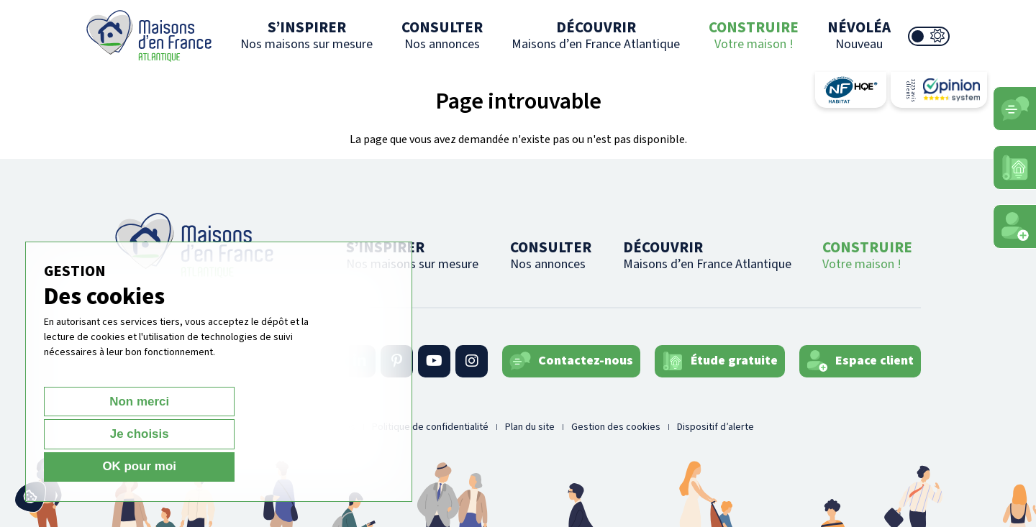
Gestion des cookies (615, 427)
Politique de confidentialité (430, 427)
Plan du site (530, 427)
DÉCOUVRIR (596, 35)
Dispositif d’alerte (715, 427)
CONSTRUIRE (754, 35)
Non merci (94, 466)
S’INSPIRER (306, 35)
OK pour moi (314, 466)
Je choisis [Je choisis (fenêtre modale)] (204, 466)
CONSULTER (442, 35)
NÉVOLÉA (859, 35)
